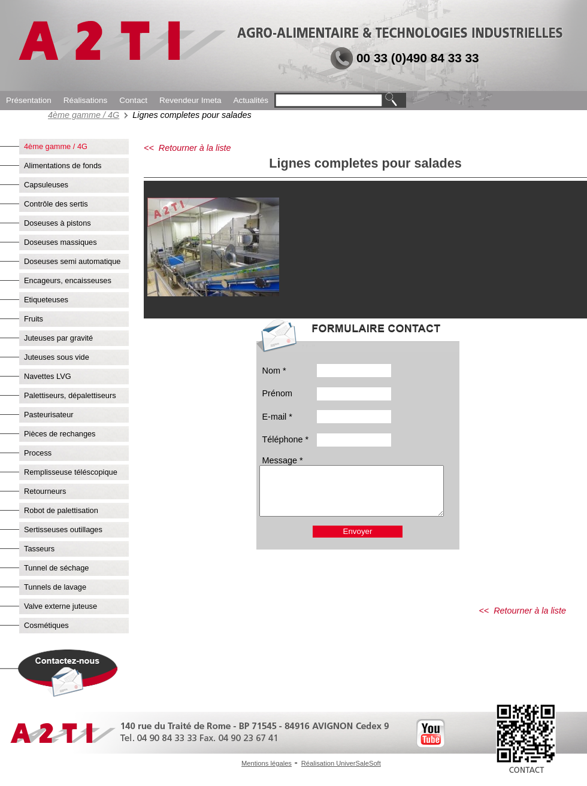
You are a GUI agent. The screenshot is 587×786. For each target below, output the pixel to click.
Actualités (250, 100)
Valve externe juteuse (60, 606)
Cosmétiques (46, 625)
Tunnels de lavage (55, 586)
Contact (133, 100)
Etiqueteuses (46, 299)
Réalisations (85, 100)
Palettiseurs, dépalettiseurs (70, 395)
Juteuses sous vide (56, 357)
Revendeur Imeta (190, 100)
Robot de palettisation (61, 510)
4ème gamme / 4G (83, 115)
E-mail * (277, 416)
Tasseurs (39, 548)
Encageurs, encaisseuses (67, 280)
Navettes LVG (47, 376)
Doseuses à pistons (57, 222)
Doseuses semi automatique (72, 261)
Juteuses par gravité (58, 337)
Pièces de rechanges (60, 433)
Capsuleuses (46, 184)
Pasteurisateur (49, 414)
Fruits (33, 318)
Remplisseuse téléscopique (70, 472)
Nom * (274, 370)
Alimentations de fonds (62, 165)
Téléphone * (285, 439)
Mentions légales (266, 763)
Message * (282, 460)
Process (38, 452)
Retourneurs (45, 491)
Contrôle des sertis (56, 203)
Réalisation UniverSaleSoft (341, 763)
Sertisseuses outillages (63, 529)
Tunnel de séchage (56, 567)
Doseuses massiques (60, 242)
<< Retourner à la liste (187, 148)
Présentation (29, 100)
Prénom (277, 393)
